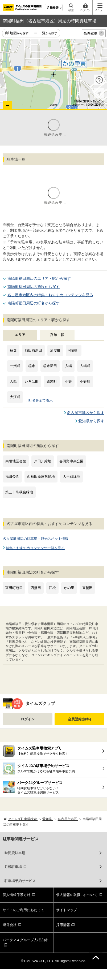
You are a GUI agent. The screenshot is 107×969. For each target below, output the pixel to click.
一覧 (48, 33)
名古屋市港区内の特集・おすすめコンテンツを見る (50, 295)
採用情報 (63, 925)
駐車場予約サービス (20, 881)
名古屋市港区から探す (85, 413)
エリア (20, 335)
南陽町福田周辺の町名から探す (33, 303)
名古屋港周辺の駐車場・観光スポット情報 (35, 539)
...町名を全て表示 (39, 400)
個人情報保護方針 (16, 895)
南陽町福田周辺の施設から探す (33, 287)
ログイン (28, 719)
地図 (19, 33)
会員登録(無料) (79, 719)
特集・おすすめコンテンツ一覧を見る (35, 548)
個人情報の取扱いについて (77, 895)
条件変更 (94, 33)
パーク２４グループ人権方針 (25, 940)
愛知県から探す (91, 421)
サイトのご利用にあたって (23, 910)
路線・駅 (57, 335)
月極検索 (53, 7)
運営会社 (10, 925)
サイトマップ (66, 910)
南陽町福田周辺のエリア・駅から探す (39, 278)
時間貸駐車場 (15, 853)
